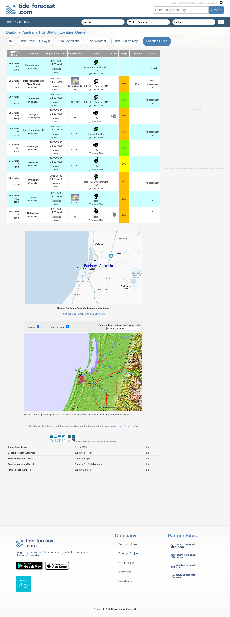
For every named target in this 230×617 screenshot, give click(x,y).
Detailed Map (98, 363)
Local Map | (84, 363)
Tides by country (17, 22)
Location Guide (156, 41)
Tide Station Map (126, 41)
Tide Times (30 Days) (35, 41)
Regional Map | (69, 363)
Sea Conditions (69, 41)
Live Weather (97, 41)
